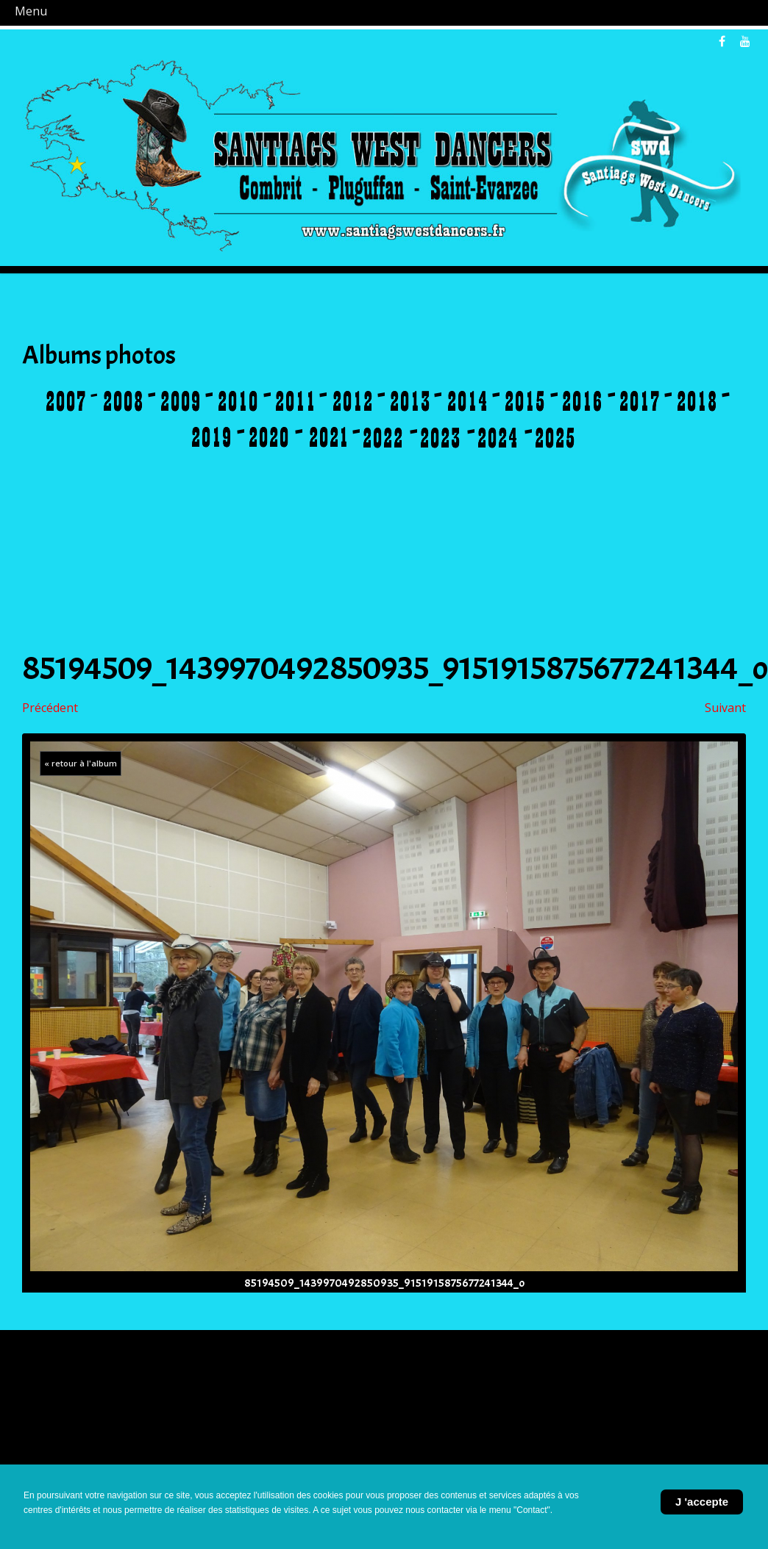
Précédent (50, 708)
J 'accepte (701, 1501)
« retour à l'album (80, 763)
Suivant (725, 708)
